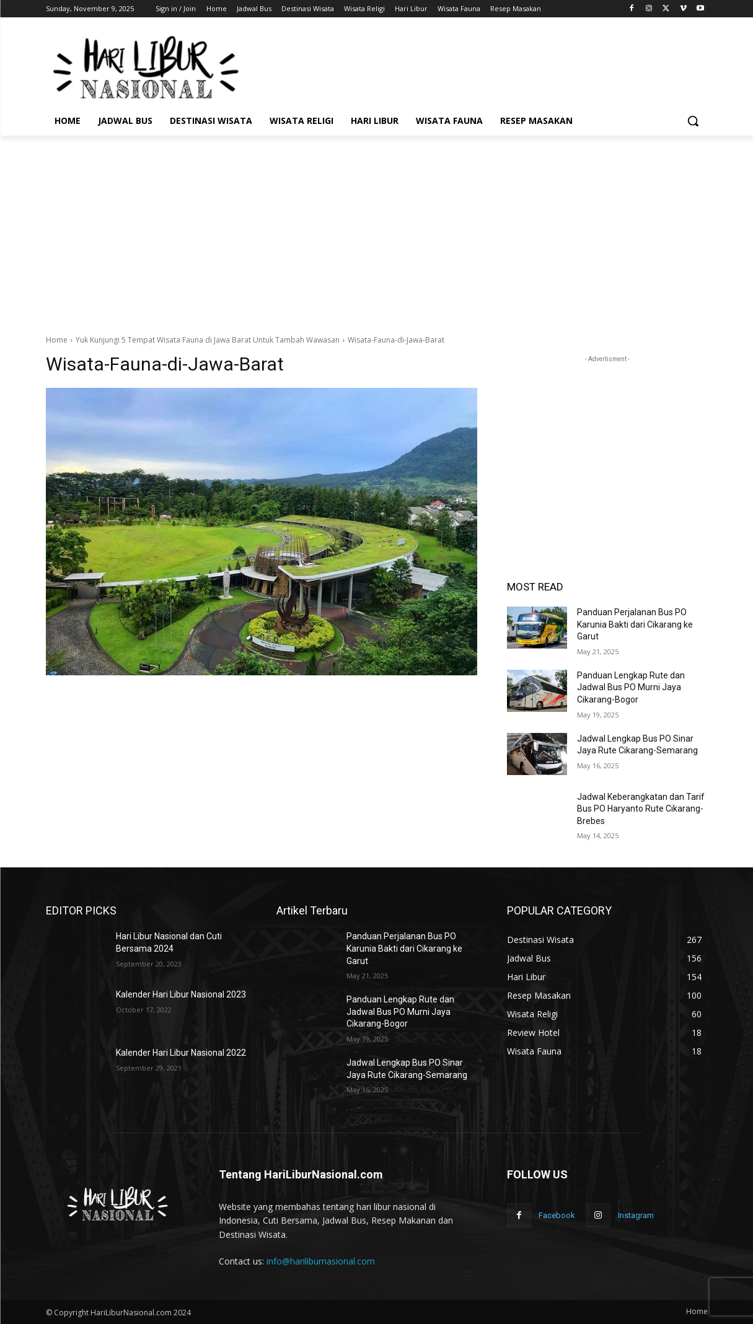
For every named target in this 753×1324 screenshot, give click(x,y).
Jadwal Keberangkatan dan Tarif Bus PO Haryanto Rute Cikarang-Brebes (641, 809)
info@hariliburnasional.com (320, 1261)
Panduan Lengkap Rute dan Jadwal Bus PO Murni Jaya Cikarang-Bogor (631, 687)
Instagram (636, 1215)
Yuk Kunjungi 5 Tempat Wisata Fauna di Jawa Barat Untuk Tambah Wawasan (208, 340)
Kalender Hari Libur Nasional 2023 (181, 994)
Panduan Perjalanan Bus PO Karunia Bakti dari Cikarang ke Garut (635, 624)
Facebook (557, 1215)
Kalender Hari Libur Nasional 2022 (181, 1053)
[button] (693, 121)
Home (57, 340)
